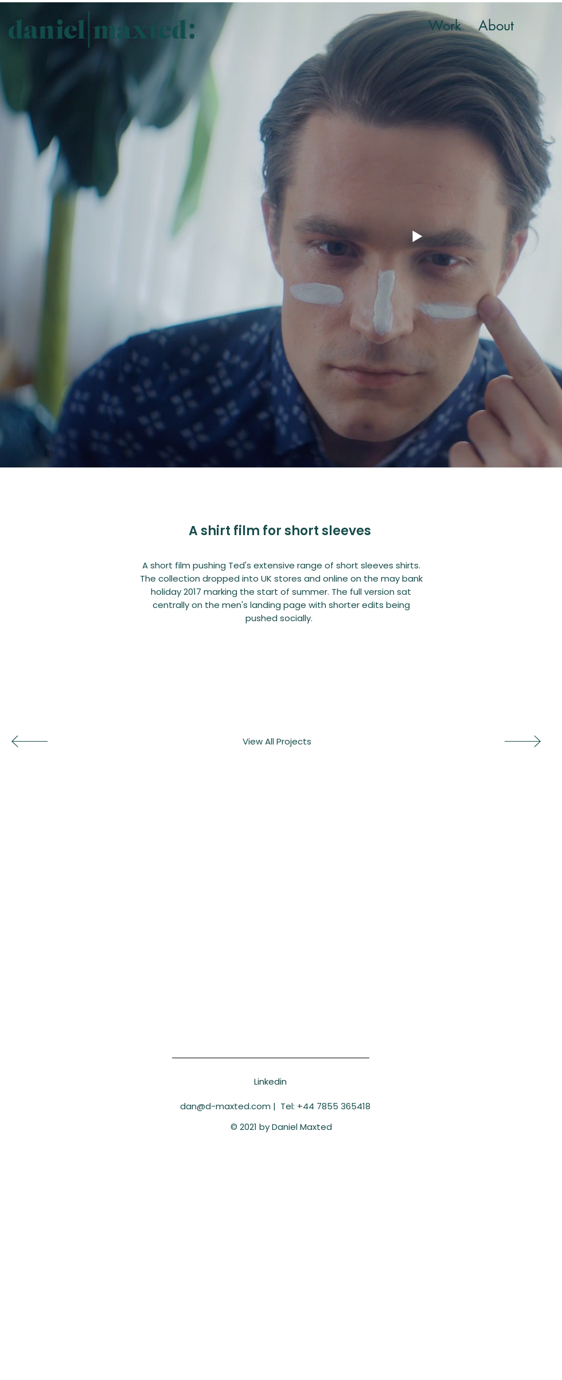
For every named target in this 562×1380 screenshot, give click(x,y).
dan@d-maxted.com (225, 1106)
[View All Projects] (277, 742)
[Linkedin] (270, 1081)
